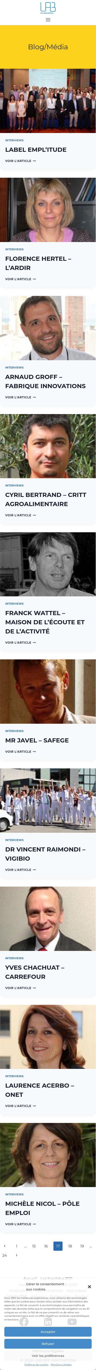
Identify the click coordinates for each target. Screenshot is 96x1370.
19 (82, 1246)
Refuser (48, 1344)
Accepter (48, 1332)
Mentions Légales (61, 1364)
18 (70, 1246)
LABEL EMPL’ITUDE (35, 149)
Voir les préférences (48, 1356)
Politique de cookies (36, 1364)
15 (34, 1246)
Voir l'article (20, 161)
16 (46, 1246)
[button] (89, 1287)
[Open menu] (48, 20)
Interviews (14, 140)
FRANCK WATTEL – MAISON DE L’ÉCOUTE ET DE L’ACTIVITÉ (45, 622)
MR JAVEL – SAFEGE (37, 740)
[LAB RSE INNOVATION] (48, 8)
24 (4, 1255)
